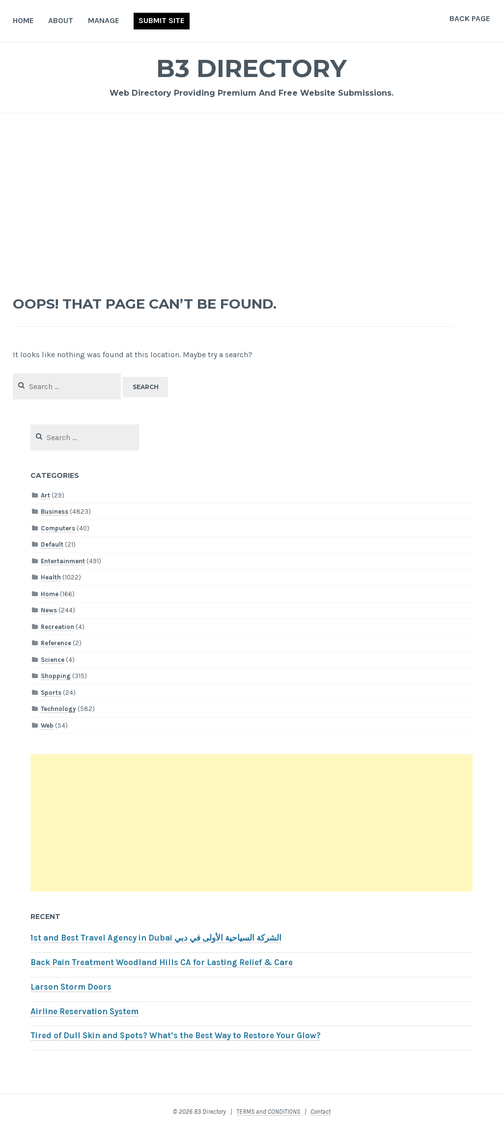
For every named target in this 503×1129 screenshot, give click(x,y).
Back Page (469, 18)
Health (51, 577)
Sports (51, 692)
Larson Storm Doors (71, 987)
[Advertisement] (252, 199)
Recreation (57, 626)
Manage (103, 20)
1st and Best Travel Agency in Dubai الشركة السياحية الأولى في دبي (155, 938)
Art (45, 495)
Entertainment (63, 561)
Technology (58, 708)
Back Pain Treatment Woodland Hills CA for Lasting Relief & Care (161, 962)
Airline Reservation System (84, 1011)
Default (52, 544)
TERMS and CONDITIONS (268, 1111)
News (49, 610)
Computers (58, 528)
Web (47, 725)
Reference (56, 643)
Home (23, 20)
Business (54, 511)
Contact (320, 1111)
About (60, 20)
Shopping (56, 676)
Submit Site (162, 20)
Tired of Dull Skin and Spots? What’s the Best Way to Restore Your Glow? (175, 1035)
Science (52, 659)
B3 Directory (251, 68)
